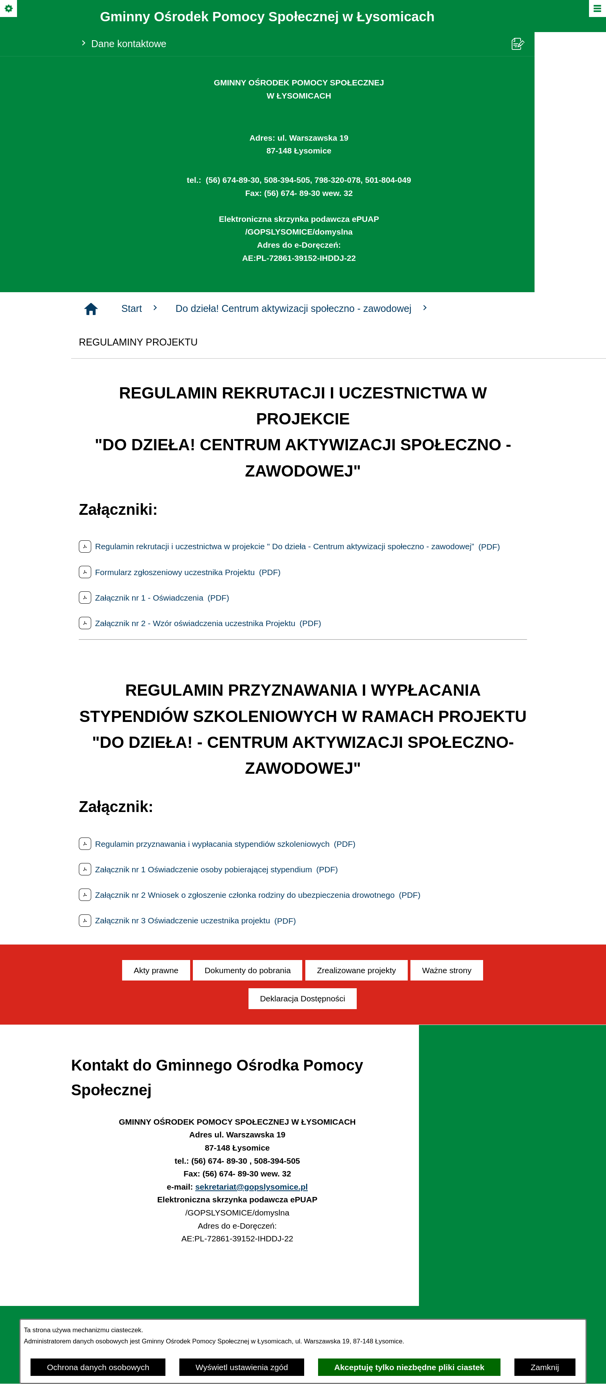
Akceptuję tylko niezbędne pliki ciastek (409, 1367)
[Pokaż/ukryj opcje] (9, 9)
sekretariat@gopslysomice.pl (251, 1186)
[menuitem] (156, 970)
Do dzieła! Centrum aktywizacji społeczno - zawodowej (302, 308)
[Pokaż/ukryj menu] (597, 9)
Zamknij (545, 1367)
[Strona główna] (91, 309)
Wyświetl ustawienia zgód (242, 1367)
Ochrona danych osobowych (98, 1367)
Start (140, 308)
